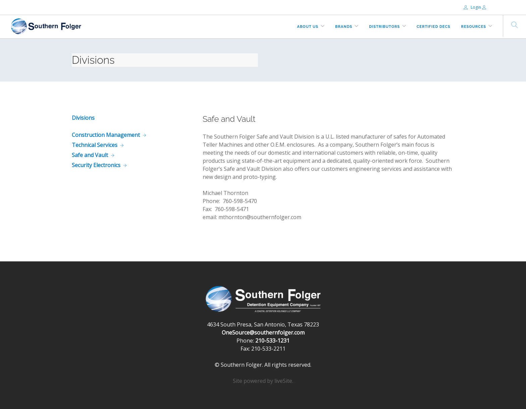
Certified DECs (434, 26)
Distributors (384, 26)
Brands (343, 26)
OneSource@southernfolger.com (263, 332)
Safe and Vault (90, 155)
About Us (308, 26)
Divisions (83, 117)
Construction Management (106, 135)
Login (473, 7)
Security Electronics (96, 165)
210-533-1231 (272, 340)
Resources (473, 26)
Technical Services (94, 145)
